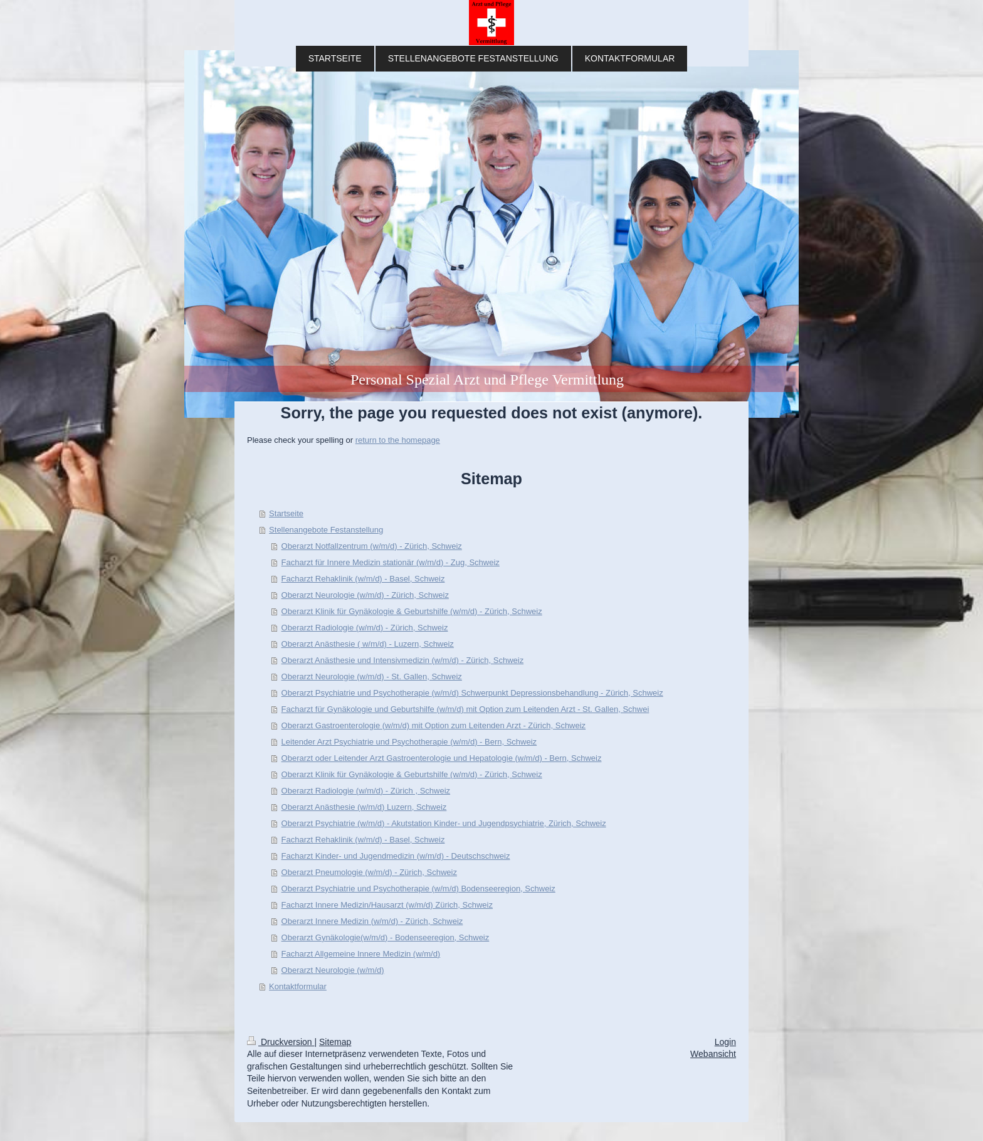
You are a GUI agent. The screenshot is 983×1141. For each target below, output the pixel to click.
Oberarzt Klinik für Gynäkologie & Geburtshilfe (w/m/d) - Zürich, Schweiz (411, 611)
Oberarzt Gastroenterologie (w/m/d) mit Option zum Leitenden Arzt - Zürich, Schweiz (433, 725)
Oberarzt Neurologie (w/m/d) (332, 970)
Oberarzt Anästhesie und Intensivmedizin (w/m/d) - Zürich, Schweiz (402, 660)
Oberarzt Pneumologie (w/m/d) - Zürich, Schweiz (369, 872)
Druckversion (280, 1042)
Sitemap (335, 1042)
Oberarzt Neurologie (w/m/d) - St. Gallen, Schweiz (371, 676)
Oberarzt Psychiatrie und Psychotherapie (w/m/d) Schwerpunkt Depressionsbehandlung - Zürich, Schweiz (472, 693)
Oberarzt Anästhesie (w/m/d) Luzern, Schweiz (364, 807)
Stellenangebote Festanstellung (326, 529)
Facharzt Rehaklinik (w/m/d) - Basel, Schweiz (363, 578)
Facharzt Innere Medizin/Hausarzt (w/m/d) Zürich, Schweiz (387, 905)
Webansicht (713, 1054)
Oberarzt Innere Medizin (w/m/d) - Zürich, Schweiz (372, 921)
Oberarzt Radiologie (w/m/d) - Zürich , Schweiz (365, 790)
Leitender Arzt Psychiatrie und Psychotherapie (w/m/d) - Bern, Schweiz (409, 741)
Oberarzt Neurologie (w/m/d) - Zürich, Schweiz (365, 595)
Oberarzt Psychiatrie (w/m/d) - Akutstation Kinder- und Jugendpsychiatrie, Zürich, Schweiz (443, 823)
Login (725, 1042)
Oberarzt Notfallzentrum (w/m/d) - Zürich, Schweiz (371, 546)
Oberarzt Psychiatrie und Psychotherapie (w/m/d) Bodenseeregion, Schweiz (418, 888)
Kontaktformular (298, 986)
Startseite (286, 513)
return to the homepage (397, 440)
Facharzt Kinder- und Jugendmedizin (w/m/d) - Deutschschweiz (395, 856)
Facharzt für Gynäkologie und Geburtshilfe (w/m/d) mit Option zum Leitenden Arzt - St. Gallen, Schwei (465, 709)
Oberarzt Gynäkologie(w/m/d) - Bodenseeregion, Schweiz (385, 937)
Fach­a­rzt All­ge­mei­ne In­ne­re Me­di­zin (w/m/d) (361, 953)
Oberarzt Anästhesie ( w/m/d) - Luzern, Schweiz (367, 644)
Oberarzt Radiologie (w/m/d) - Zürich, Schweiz (364, 627)
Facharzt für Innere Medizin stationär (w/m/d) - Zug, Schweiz (390, 562)
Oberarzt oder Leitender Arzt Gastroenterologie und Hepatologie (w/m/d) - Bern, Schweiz (441, 758)
